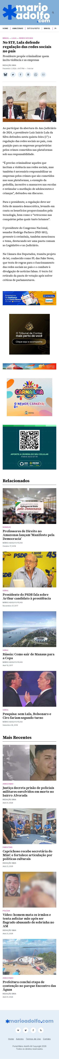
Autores (20, 1039)
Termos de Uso (33, 1039)
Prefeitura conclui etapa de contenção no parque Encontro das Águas (29, 989)
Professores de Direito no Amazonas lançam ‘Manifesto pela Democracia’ (28, 538)
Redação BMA (9, 69)
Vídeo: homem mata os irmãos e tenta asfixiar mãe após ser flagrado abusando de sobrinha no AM (28, 924)
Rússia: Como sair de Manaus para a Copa (28, 659)
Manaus (7, 530)
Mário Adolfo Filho (13, 546)
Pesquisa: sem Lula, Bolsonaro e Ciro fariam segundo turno (27, 719)
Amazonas (17, 28)
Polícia (6, 914)
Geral (6, 594)
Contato (47, 1039)
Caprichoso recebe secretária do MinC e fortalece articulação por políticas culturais (27, 858)
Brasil (47, 28)
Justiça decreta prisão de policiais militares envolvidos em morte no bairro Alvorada (28, 795)
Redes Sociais (26, 41)
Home (5, 28)
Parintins (7, 851)
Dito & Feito (33, 28)
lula (14, 41)
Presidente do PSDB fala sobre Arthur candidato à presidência (27, 600)
